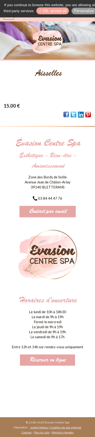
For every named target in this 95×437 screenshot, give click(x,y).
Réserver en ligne (47, 360)
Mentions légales (63, 432)
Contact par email (47, 211)
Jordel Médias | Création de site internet (55, 427)
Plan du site (41, 432)
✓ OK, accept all (52, 11)
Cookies (26, 432)
